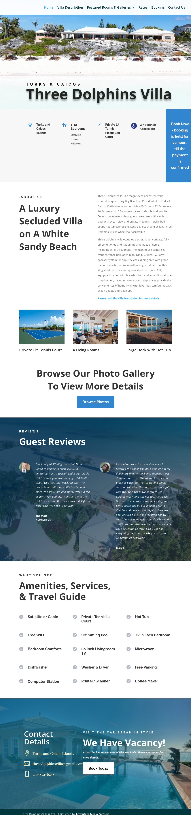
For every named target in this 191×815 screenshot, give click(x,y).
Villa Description (70, 8)
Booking (157, 8)
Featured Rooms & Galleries (109, 8)
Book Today (98, 768)
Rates (143, 8)
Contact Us (176, 8)
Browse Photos (95, 402)
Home (48, 8)
